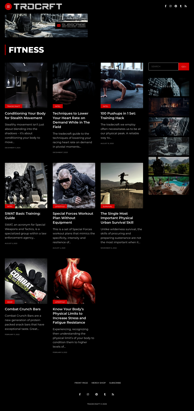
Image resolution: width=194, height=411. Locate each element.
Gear (9, 301)
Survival (107, 206)
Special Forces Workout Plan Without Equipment (73, 217)
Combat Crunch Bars (22, 308)
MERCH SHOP (99, 381)
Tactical (168, 126)
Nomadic (168, 165)
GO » (184, 66)
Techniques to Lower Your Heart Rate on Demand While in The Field (71, 119)
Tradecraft (13, 106)
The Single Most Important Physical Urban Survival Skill (117, 217)
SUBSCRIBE (115, 381)
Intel (57, 106)
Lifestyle (60, 206)
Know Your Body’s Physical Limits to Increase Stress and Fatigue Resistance (69, 314)
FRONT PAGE (81, 381)
